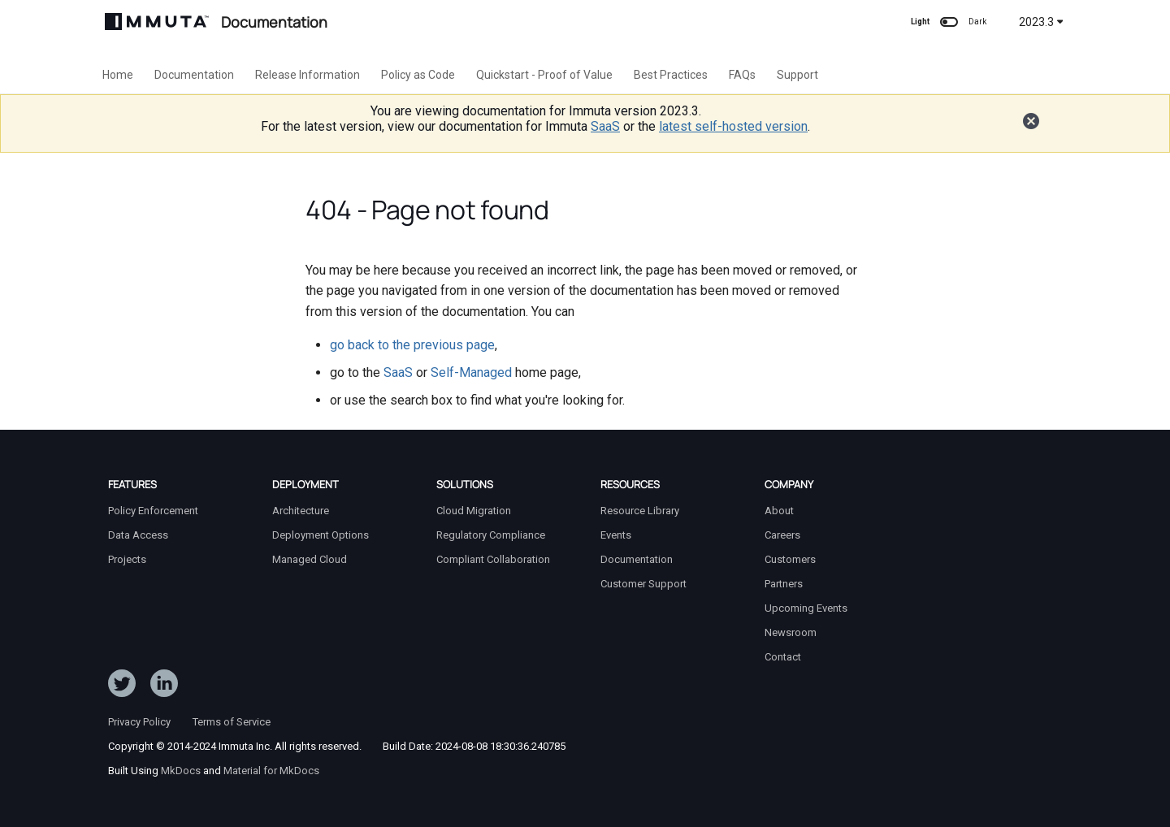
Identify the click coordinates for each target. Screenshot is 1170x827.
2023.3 (1041, 21)
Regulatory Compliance (490, 535)
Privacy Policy (139, 722)
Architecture (300, 510)
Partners (784, 584)
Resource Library (639, 510)
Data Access (138, 535)
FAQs (742, 74)
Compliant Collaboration (493, 559)
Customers (790, 559)
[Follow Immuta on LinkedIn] (164, 686)
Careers (782, 535)
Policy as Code (418, 74)
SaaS (605, 126)
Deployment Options (320, 535)
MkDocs (181, 770)
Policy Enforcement (153, 510)
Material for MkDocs (271, 770)
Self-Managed (471, 372)
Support (797, 74)
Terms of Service (232, 722)
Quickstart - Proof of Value (544, 74)
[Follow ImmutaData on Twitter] (122, 686)
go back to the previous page (412, 345)
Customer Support (643, 584)
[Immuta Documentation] (157, 21)
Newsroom (791, 632)
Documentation (194, 74)
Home (117, 74)
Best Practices (671, 74)
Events (615, 535)
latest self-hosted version (733, 126)
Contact (783, 657)
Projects (127, 559)
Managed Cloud (309, 559)
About (779, 510)
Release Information (307, 74)
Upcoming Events (806, 608)
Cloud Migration (473, 510)
